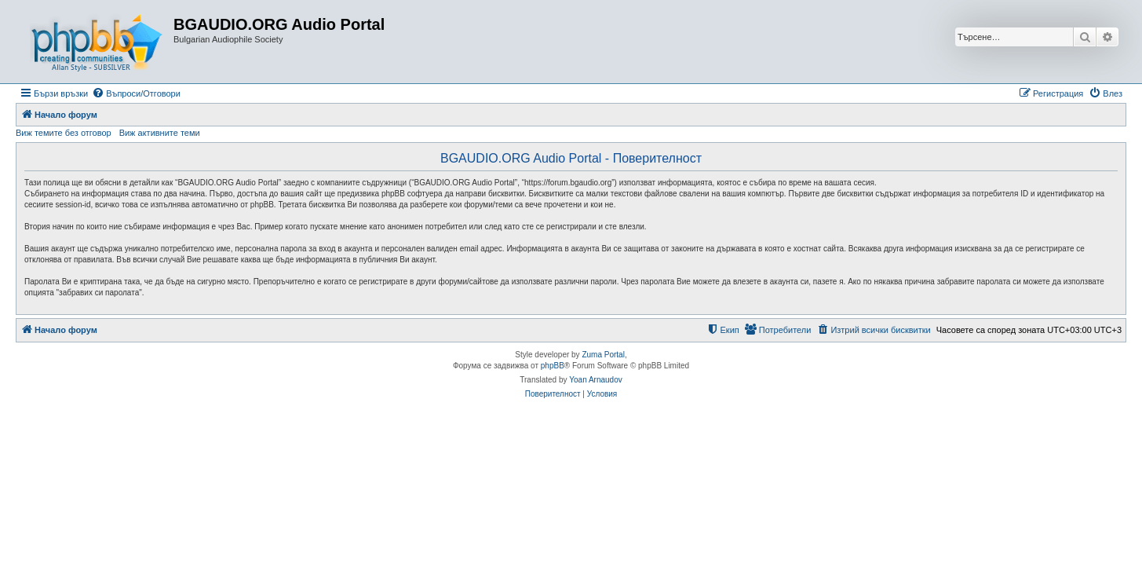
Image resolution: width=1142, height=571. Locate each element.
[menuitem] (136, 93)
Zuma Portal (603, 354)
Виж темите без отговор (63, 132)
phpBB (552, 365)
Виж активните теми (159, 132)
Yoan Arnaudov (595, 379)
